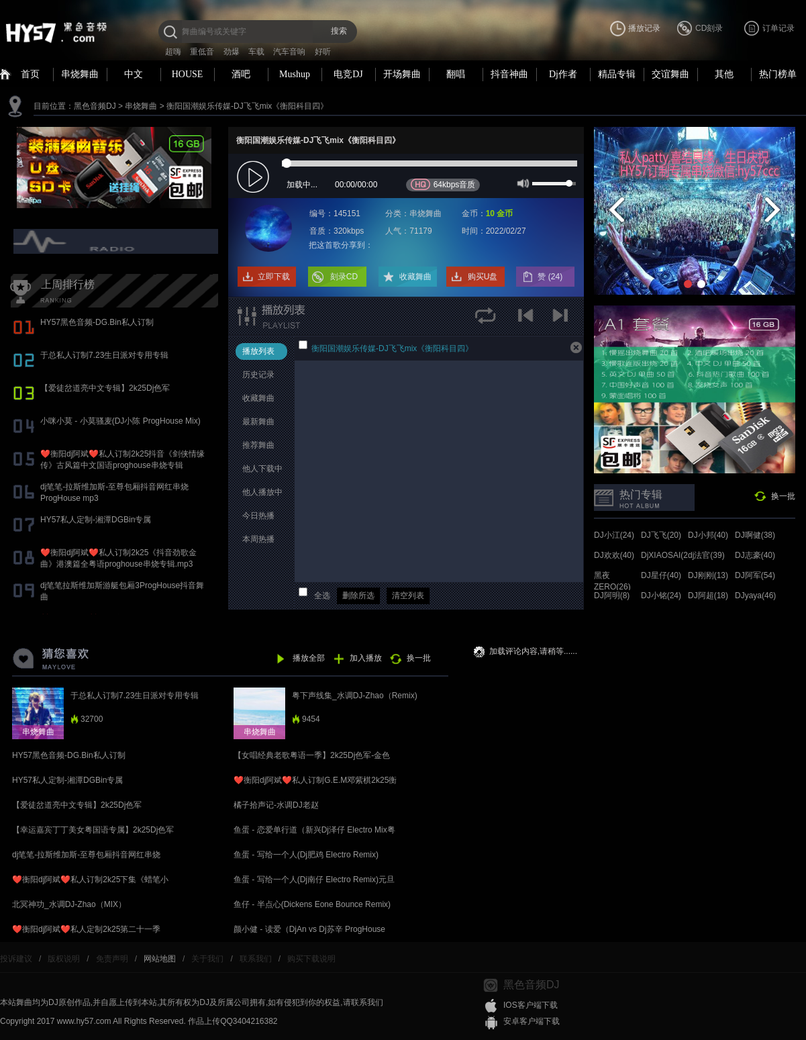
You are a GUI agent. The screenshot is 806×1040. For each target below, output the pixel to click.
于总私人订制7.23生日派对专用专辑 (104, 355)
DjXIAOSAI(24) (668, 555)
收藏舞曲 (415, 276)
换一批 (783, 496)
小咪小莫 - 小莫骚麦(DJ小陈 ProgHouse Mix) (120, 421)
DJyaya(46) (755, 595)
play (254, 177)
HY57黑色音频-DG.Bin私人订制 (97, 322)
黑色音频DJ (95, 106)
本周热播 (258, 539)
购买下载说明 (311, 958)
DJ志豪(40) (755, 555)
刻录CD (344, 276)
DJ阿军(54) (755, 575)
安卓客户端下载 (531, 1021)
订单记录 (778, 28)
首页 (30, 74)
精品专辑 (617, 74)
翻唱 (455, 74)
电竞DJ (348, 74)
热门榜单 (778, 74)
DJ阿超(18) (708, 595)
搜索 (339, 31)
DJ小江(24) (614, 535)
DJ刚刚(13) (708, 575)
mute (521, 182)
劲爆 (231, 51)
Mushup (294, 74)
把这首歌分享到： (341, 245)
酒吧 (241, 74)
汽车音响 (289, 51)
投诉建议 (16, 958)
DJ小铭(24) (661, 595)
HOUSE (187, 74)
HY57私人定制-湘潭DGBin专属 (95, 519)
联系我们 (256, 958)
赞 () (551, 276)
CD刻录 (709, 28)
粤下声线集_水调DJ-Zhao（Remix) (354, 695)
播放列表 (258, 351)
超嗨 (173, 51)
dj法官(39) (706, 555)
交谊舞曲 (670, 74)
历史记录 (258, 374)
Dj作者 (563, 74)
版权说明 (64, 958)
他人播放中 (262, 492)
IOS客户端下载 (530, 1005)
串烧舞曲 (80, 74)
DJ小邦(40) (708, 535)
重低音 (202, 51)
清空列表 (408, 595)
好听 (323, 51)
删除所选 (358, 595)
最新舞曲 (258, 421)
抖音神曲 (509, 74)
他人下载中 (262, 468)
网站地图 (160, 958)
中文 (133, 74)
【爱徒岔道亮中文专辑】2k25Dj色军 (105, 388)
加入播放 (366, 658)
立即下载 (274, 276)
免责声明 (112, 958)
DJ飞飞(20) (661, 535)
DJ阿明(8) (611, 595)
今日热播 (258, 515)
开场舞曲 (402, 74)
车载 (256, 51)
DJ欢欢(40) (614, 555)
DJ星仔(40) (661, 575)
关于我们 (207, 958)
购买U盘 (483, 276)
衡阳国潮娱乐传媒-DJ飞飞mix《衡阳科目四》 (247, 106)
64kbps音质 (443, 184)
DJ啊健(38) (755, 535)
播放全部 (309, 658)
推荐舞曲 (258, 445)
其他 (724, 74)
